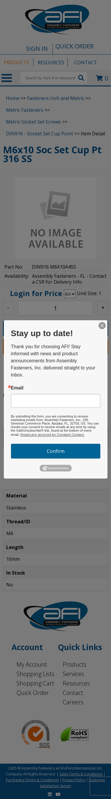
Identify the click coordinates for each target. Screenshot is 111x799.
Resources (76, 683)
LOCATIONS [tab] (48, 437)
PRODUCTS (16, 62)
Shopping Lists (35, 674)
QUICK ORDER (74, 46)
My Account (32, 664)
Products (74, 664)
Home (12, 98)
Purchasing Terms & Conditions (32, 779)
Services (73, 674)
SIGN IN (37, 48)
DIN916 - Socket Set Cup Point (39, 133)
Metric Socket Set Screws (33, 122)
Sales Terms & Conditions (80, 774)
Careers (73, 702)
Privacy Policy (73, 779)
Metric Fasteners (24, 110)
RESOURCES (51, 62)
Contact (73, 693)
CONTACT (85, 62)
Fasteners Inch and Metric (55, 98)
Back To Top (90, 471)
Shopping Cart (35, 683)
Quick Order (33, 693)
